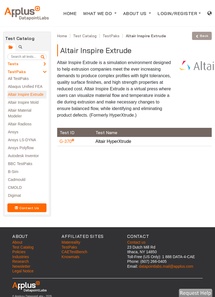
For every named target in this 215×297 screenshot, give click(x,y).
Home (62, 35)
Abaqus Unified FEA (25, 86)
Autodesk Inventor (23, 156)
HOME (71, 13)
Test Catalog (85, 35)
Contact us (136, 242)
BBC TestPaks (20, 164)
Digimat (14, 195)
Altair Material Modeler (19, 113)
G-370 (66, 141)
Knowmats (70, 257)
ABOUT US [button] (135, 13)
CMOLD (15, 187)
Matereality (71, 242)
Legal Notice (23, 271)
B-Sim (13, 171)
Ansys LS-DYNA (22, 140)
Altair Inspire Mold (23, 102)
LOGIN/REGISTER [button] (177, 13)
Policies (18, 252)
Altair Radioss (19, 124)
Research (20, 261)
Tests (12, 64)
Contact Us (27, 208)
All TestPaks (18, 78)
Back (202, 36)
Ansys (13, 132)
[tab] (10, 47)
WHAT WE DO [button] (98, 13)
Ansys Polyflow (21, 148)
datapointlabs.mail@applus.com (166, 266)
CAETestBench (74, 252)
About (17, 242)
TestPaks (16, 72)
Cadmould (16, 179)
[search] (42, 56)
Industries (20, 257)
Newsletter (21, 266)
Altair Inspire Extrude (25, 94)
